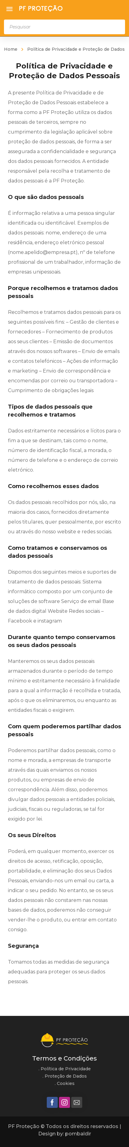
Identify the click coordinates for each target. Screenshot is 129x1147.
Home (10, 49)
